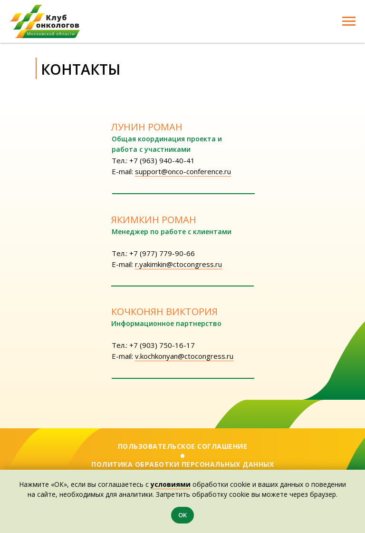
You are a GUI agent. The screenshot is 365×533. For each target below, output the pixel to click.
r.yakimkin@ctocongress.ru (178, 264)
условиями (171, 484)
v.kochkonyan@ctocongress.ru (184, 356)
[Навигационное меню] (348, 21)
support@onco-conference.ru (183, 171)
